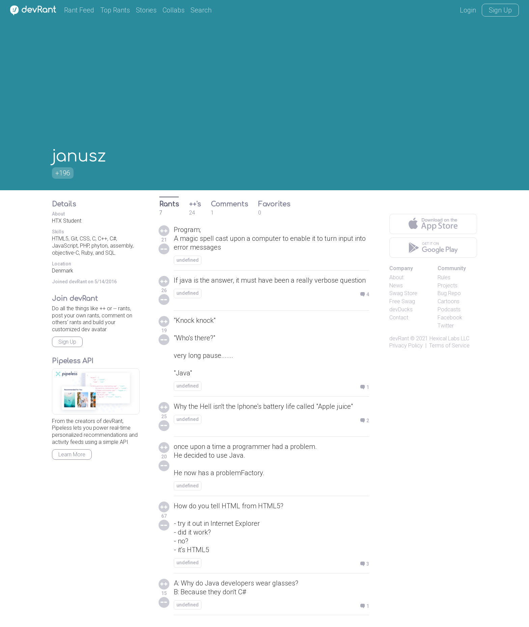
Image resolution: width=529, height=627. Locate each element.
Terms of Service (449, 345)
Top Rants (115, 10)
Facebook (450, 317)
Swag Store (403, 293)
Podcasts (449, 309)
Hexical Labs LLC (449, 338)
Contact (398, 317)
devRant (399, 338)
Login (468, 10)
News (396, 285)
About (396, 277)
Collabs (174, 10)
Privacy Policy (406, 345)
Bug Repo (449, 293)
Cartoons (449, 301)
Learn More (71, 454)
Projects (447, 285)
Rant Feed (79, 10)
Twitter (446, 325)
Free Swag (402, 301)
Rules (444, 277)
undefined (187, 260)
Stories (146, 10)
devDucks (401, 309)
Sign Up (500, 10)
